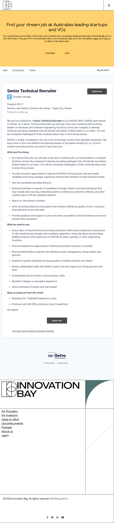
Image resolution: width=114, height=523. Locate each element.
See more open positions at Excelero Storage (33, 331)
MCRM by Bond (58, 499)
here (95, 39)
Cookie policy (62, 363)
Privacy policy (49, 363)
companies (18, 70)
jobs (5, 70)
